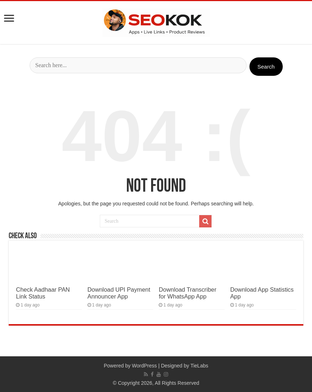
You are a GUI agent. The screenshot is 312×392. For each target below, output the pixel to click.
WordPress (144, 366)
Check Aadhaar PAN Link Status (43, 293)
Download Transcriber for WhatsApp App (187, 293)
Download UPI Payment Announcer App (118, 293)
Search (266, 67)
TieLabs (199, 366)
